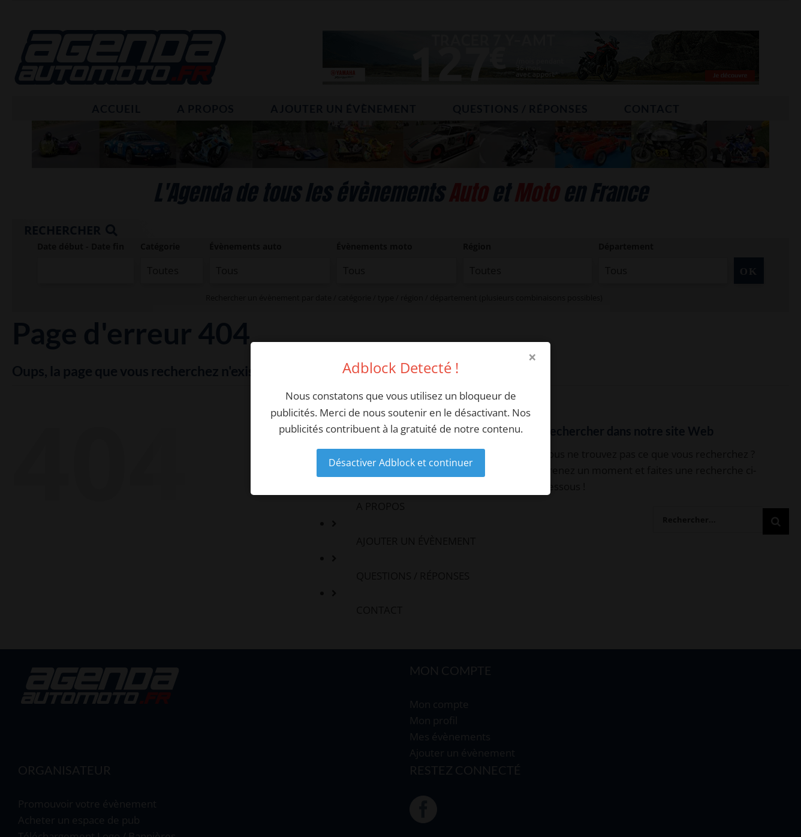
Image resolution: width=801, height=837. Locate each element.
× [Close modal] (532, 357)
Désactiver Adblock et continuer (401, 462)
